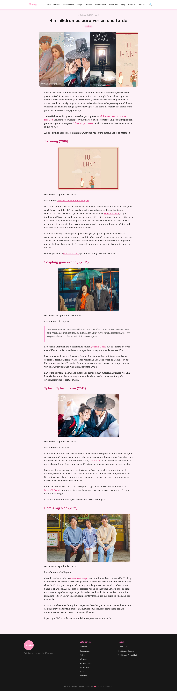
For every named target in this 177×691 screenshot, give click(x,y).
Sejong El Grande (52, 490)
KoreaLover (113, 4)
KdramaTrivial (100, 4)
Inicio (49, 4)
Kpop (123, 4)
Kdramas (88, 4)
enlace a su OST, (71, 253)
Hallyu (79, 4)
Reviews (131, 4)
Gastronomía (68, 4)
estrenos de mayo (79, 578)
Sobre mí (141, 4)
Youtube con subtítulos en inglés (73, 200)
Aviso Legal (123, 647)
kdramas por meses (83, 123)
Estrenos (56, 4)
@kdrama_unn (98, 346)
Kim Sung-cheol (111, 213)
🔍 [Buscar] (150, 4)
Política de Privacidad (127, 655)
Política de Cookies (126, 651)
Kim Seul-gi (95, 460)
